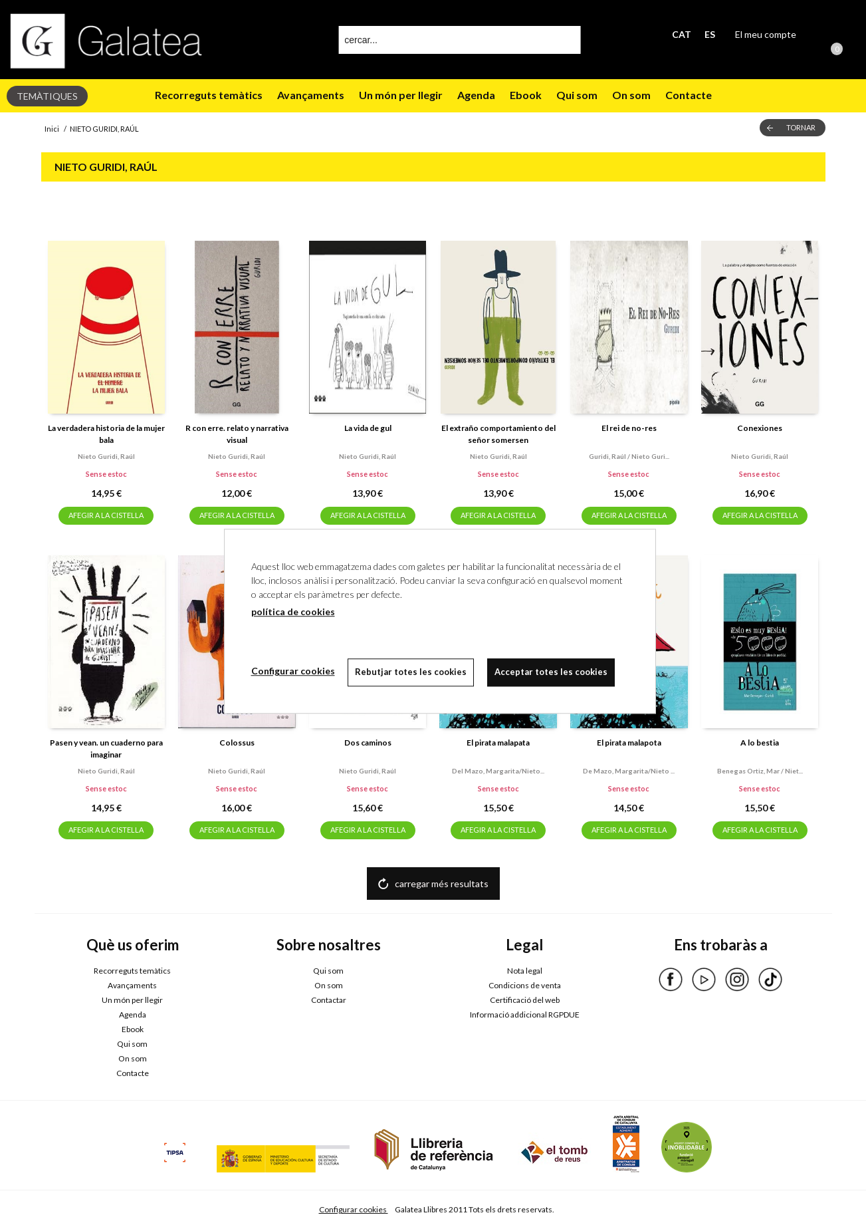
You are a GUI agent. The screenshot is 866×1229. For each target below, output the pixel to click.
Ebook (526, 94)
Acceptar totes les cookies (551, 671)
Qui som (576, 94)
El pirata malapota (629, 743)
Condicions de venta (524, 985)
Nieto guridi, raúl (106, 456)
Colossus (237, 743)
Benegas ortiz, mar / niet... (760, 771)
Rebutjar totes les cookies (411, 671)
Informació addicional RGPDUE (525, 1015)
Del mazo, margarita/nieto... (498, 771)
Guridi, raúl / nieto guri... (629, 456)
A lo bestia (759, 743)
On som (631, 94)
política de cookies (293, 611)
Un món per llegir (401, 94)
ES (709, 34)
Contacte (688, 94)
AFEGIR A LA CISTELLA (106, 515)
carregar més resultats (441, 883)
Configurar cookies (353, 1209)
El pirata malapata (498, 743)
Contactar (328, 1000)
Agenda (476, 94)
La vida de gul (367, 428)
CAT (681, 34)
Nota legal (524, 971)
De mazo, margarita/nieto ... (629, 771)
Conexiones (759, 428)
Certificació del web (525, 1000)
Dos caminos (367, 743)
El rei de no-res (629, 428)
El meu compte (765, 34)
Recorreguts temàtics (209, 94)
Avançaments (310, 94)
